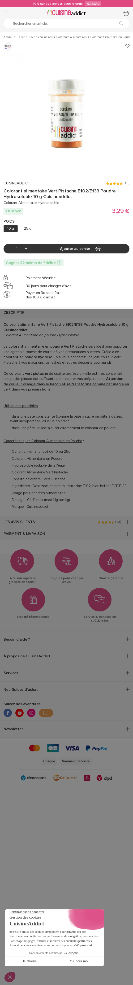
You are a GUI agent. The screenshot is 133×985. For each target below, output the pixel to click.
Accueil (8, 37)
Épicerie (22, 37)
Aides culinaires (42, 37)
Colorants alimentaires (71, 37)
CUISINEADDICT (17, 183)
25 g (27, 228)
